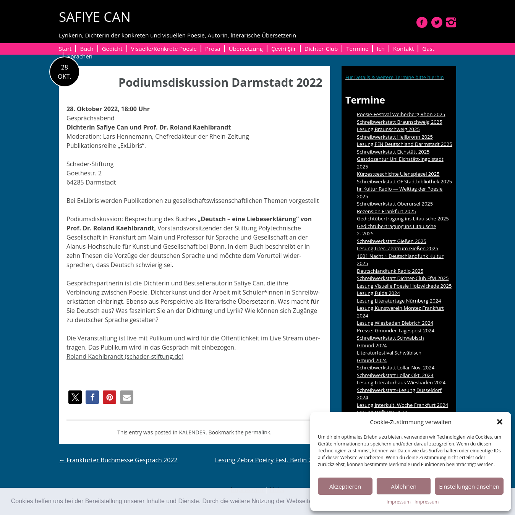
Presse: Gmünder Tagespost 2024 (395, 330)
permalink (257, 432)
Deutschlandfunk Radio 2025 (390, 270)
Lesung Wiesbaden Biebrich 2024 (395, 322)
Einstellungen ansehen (469, 486)
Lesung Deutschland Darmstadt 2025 (404, 144)
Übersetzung (246, 48)
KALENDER (192, 432)
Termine (357, 48)
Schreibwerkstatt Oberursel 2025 (395, 203)
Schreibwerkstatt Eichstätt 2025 (393, 151)
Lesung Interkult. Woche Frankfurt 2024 (402, 405)
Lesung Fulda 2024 (378, 293)
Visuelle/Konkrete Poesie (164, 48)
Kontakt (403, 48)
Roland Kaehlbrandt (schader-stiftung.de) (124, 356)
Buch (86, 48)
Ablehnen (403, 486)
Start (65, 48)
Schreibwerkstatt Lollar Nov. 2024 (395, 367)
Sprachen (79, 56)
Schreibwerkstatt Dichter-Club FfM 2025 (403, 278)
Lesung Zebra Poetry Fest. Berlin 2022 (272, 460)
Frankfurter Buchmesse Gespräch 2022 (118, 460)
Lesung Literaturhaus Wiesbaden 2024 (401, 382)
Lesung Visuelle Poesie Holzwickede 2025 (404, 285)
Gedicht (112, 48)
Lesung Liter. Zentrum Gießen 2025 (397, 248)
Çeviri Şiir (283, 48)
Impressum (399, 502)
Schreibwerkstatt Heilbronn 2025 (395, 136)
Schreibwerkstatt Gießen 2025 (391, 241)
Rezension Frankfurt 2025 (386, 211)
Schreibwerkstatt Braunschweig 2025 (399, 121)
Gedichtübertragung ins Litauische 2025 (403, 218)
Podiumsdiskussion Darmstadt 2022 (220, 82)
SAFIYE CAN (95, 17)
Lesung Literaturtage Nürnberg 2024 (399, 300)
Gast (428, 48)
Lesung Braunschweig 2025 (388, 129)
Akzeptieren (345, 486)
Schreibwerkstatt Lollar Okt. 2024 (395, 375)
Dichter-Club (321, 48)
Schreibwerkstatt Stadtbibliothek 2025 (404, 181)
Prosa (212, 48)
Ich (381, 48)
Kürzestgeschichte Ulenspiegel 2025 (398, 173)
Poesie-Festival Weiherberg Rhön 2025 (401, 114)
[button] (500, 422)
